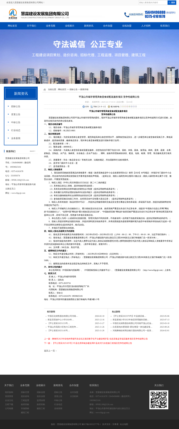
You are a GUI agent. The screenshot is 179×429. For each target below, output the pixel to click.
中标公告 (15, 122)
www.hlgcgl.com (18, 193)
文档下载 (9, 404)
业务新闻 (15, 138)
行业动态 (15, 130)
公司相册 (9, 408)
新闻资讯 (88, 25)
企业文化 (9, 400)
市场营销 (25, 408)
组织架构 (9, 392)
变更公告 (15, 114)
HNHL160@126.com (20, 180)
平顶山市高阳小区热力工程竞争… (63, 327)
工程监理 (25, 400)
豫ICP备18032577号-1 (91, 424)
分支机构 (74, 396)
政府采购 (82, 183)
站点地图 (124, 424)
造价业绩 (41, 396)
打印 (85, 106)
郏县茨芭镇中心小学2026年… (61, 320)
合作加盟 (107, 25)
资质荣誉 (9, 396)
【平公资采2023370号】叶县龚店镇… (129, 316)
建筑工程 (25, 412)
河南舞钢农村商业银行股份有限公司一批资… (133, 330)
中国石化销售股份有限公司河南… (63, 316)
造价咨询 (25, 396)
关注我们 (159, 385)
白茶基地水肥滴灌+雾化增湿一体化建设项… (132, 327)
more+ (33, 151)
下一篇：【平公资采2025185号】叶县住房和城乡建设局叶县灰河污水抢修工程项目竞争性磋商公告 (88, 343)
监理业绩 (41, 400)
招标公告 (15, 106)
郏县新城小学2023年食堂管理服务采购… (131, 320)
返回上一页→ (50, 351)
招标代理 (25, 392)
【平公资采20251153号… (59, 323)
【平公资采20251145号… (59, 330)
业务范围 (50, 25)
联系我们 (165, 25)
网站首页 (12, 25)
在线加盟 (126, 25)
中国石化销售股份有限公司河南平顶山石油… (133, 323)
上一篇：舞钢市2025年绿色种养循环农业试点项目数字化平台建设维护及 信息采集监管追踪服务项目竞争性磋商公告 (96, 339)
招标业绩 (41, 392)
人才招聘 (146, 25)
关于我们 (31, 25)
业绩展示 (69, 25)
